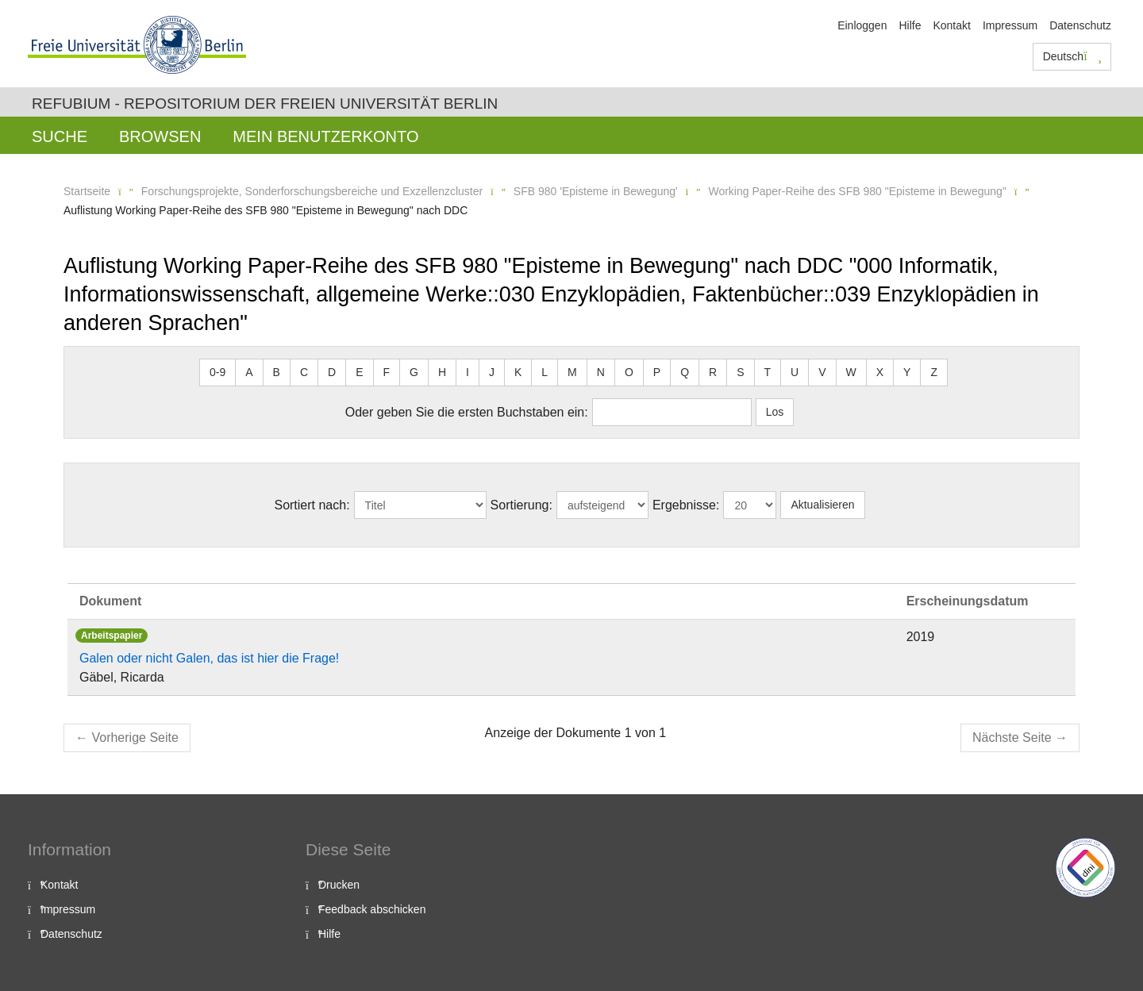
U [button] (795, 372)
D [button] (332, 372)
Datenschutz (1080, 25)
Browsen (160, 136)
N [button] (601, 372)
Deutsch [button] (1072, 56)
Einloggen (862, 25)
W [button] (851, 372)
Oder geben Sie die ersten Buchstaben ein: (466, 412)
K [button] (517, 372)
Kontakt (951, 25)
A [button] (248, 372)
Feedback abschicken (371, 909)
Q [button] (684, 372)
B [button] (276, 372)
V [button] (822, 372)
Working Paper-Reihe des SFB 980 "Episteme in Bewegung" (857, 191)
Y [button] (906, 372)
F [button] (387, 372)
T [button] (768, 372)
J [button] (492, 372)
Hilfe (910, 25)
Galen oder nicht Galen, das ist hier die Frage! (209, 658)
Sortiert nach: (311, 505)
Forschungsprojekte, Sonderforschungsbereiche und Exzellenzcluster (312, 191)
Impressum (1010, 25)
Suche (59, 136)
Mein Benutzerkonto (325, 136)
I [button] (467, 372)
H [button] (442, 372)
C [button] (304, 372)
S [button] (740, 372)
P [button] (656, 372)
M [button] (572, 372)
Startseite (87, 191)
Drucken (339, 884)
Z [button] (933, 372)
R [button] (713, 372)
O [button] (629, 372)
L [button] (544, 372)
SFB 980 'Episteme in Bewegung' (596, 191)
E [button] (359, 372)
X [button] (879, 372)
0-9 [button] (217, 372)
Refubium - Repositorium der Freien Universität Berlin (265, 103)
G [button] (414, 372)
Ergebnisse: (686, 505)
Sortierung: (521, 505)
